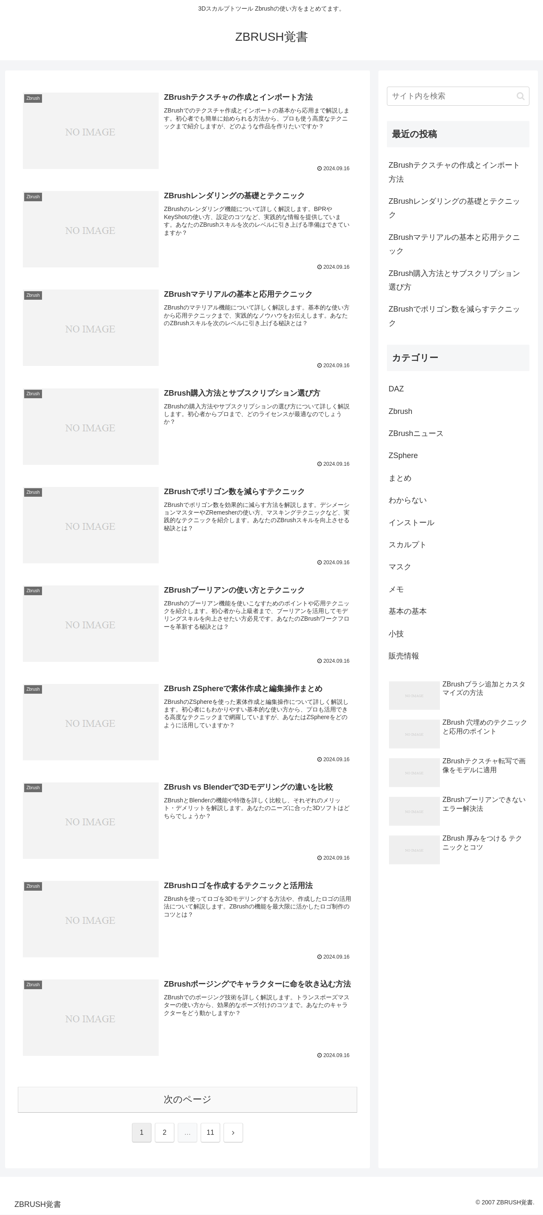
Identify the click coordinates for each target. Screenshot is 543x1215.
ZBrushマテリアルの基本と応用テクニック (454, 244)
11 (210, 1132)
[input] (458, 96)
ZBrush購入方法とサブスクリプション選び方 (454, 280)
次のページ (188, 1099)
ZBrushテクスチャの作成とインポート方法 (454, 172)
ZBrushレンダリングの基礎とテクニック (454, 208)
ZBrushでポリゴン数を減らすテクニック (454, 316)
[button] (520, 96)
